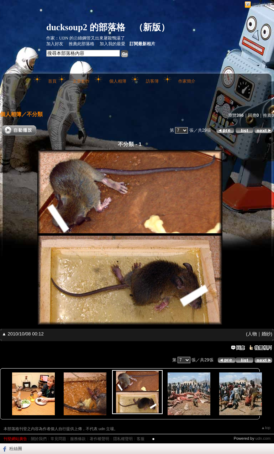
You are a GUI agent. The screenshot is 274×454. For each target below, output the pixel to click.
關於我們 (39, 439)
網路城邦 (261, 4)
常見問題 (58, 439)
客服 (140, 439)
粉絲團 (15, 448)
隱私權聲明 (123, 439)
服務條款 (78, 439)
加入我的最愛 (112, 43)
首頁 (52, 81)
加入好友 (54, 43)
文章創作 (81, 81)
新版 (152, 27)
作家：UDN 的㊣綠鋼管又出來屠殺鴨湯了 (85, 38)
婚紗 (266, 333)
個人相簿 (117, 81)
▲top (265, 428)
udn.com (262, 438)
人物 (252, 333)
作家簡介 (186, 81)
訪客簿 (152, 81)
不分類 (35, 114)
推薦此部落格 (81, 43)
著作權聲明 (99, 439)
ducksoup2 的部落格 (85, 27)
